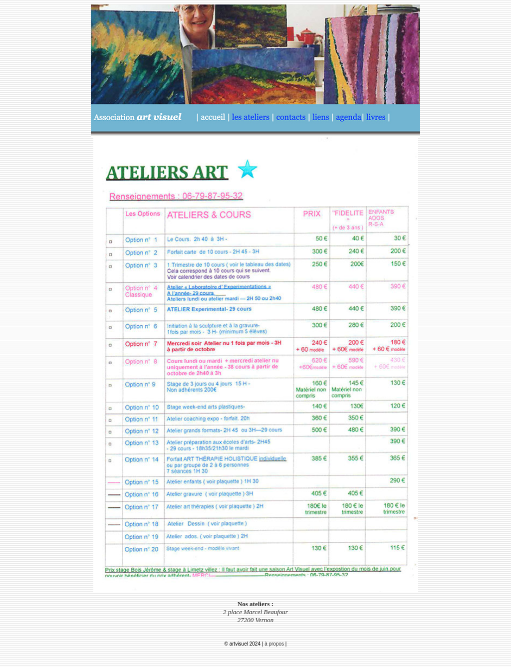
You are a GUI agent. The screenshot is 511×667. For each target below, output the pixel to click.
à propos (274, 644)
